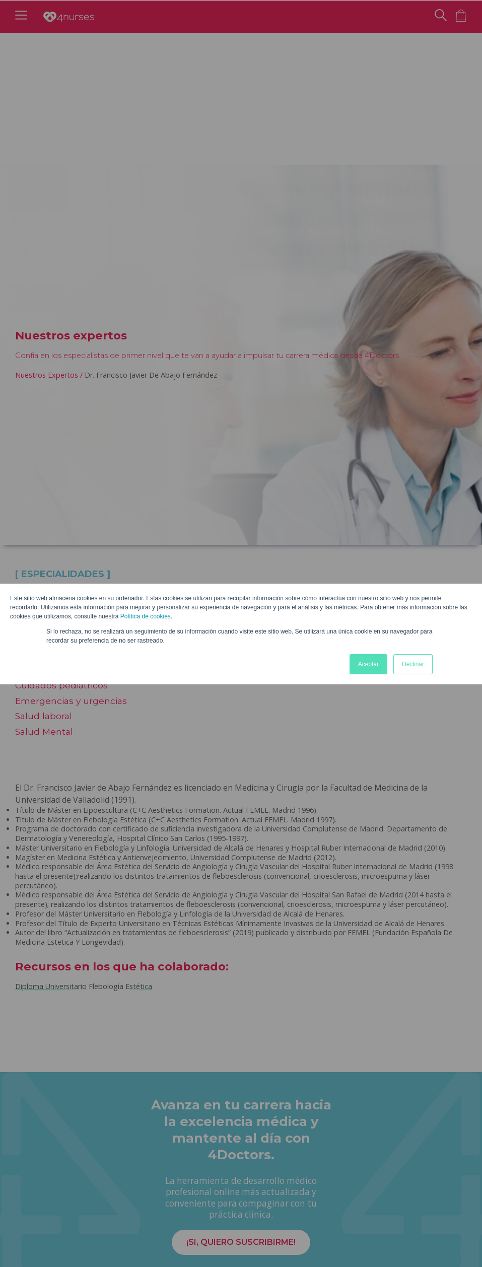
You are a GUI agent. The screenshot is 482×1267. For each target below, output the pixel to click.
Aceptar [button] (368, 664)
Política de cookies (145, 616)
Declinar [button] (413, 664)
